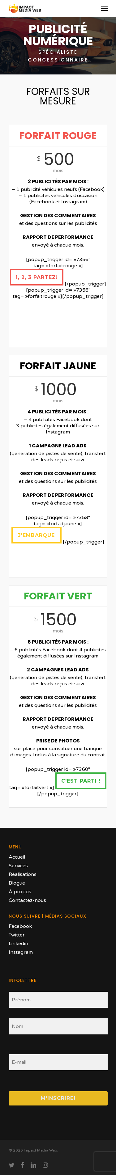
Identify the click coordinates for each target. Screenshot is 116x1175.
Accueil (17, 857)
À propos (20, 892)
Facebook (20, 926)
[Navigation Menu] (104, 8)
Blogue (17, 883)
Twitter (17, 935)
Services (18, 866)
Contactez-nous (27, 900)
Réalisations (23, 874)
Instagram (21, 952)
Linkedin (18, 943)
